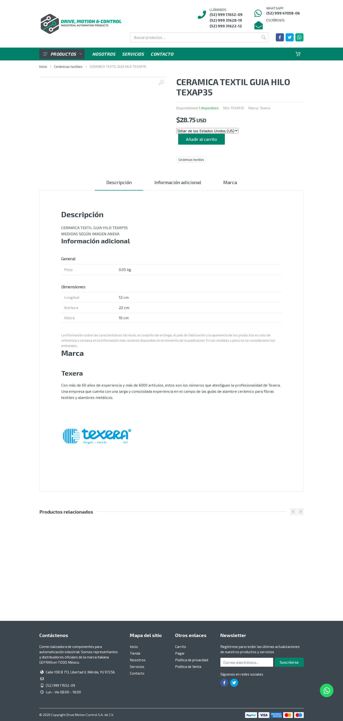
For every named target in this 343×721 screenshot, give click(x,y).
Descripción (118, 182)
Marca (230, 182)
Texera (265, 108)
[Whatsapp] (299, 37)
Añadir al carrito (201, 139)
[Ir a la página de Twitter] (290, 37)
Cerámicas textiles (68, 66)
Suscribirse (289, 662)
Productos (62, 54)
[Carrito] (298, 54)
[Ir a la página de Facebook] (280, 37)
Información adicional (177, 182)
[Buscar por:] (194, 37)
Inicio (43, 66)
